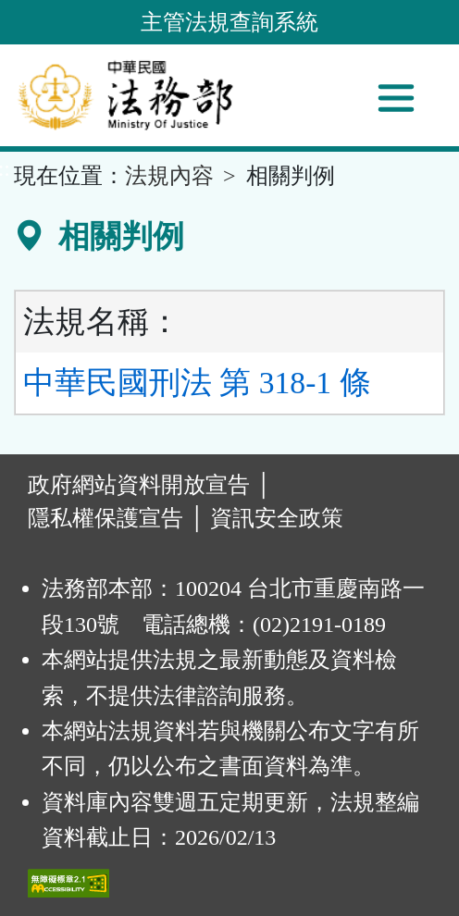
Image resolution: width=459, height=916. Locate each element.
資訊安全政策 (276, 518)
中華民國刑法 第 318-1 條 (197, 382)
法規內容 (169, 176)
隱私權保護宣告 (105, 518)
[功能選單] (396, 98)
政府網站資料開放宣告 (139, 485)
